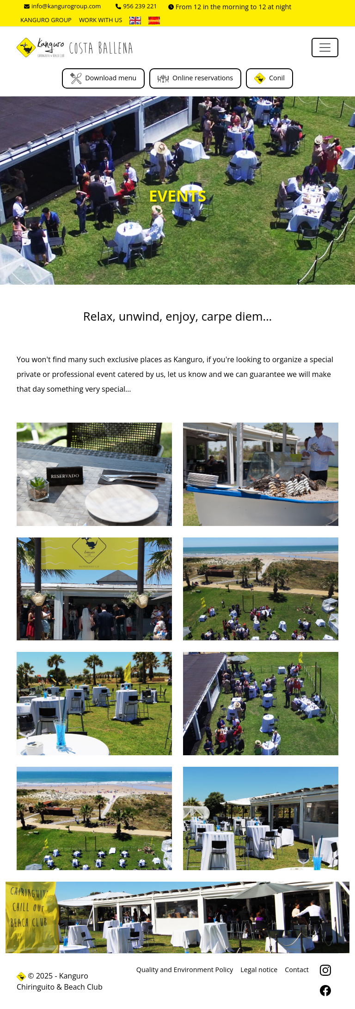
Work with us (100, 20)
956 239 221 (136, 6)
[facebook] (325, 991)
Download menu (103, 78)
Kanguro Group (46, 20)
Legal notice (258, 969)
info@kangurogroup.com (62, 6)
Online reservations (195, 78)
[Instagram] (325, 971)
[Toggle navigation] (325, 47)
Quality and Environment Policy (184, 969)
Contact (297, 969)
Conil (269, 78)
